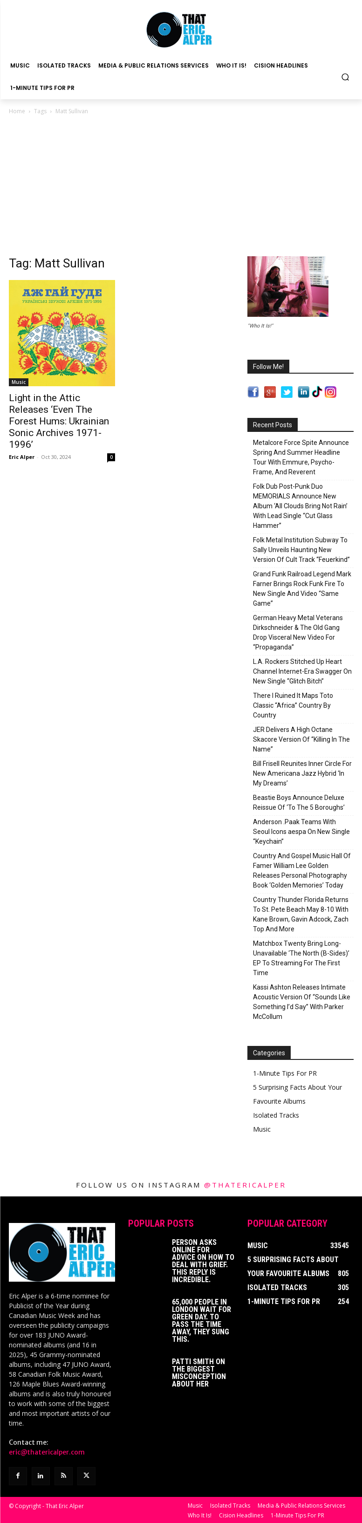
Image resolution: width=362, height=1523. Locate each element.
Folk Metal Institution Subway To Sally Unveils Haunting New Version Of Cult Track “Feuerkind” (301, 549)
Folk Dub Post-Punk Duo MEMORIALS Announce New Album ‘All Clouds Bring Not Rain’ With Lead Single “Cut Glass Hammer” (300, 506)
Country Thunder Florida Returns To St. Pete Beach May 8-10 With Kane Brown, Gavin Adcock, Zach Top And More (300, 914)
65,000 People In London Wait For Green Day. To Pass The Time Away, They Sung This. (201, 1321)
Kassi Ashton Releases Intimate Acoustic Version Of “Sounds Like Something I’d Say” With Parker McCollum (301, 1001)
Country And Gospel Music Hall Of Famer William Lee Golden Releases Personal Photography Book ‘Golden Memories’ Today (302, 870)
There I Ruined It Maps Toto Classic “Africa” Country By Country (293, 705)
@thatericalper (245, 1184)
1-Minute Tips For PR (285, 1073)
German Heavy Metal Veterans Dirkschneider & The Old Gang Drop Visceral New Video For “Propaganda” (298, 632)
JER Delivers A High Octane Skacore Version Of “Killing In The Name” (301, 739)
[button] (345, 77)
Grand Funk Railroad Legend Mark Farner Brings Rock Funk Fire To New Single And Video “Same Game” (302, 588)
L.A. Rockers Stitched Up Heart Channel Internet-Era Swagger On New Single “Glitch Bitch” (302, 671)
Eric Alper (21, 456)
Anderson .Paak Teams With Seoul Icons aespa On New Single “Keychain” (301, 831)
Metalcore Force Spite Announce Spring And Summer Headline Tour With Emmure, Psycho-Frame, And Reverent (301, 457)
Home (17, 111)
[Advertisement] (181, 186)
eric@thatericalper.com (47, 1452)
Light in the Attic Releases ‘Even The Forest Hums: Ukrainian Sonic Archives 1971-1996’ (59, 421)
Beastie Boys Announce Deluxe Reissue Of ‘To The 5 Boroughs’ (299, 802)
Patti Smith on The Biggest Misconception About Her (199, 1372)
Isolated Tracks (276, 1115)
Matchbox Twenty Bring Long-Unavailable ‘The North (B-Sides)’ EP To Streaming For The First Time (301, 958)
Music (19, 382)
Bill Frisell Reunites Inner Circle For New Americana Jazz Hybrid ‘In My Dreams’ (302, 773)
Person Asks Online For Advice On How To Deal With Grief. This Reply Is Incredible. (203, 1261)
